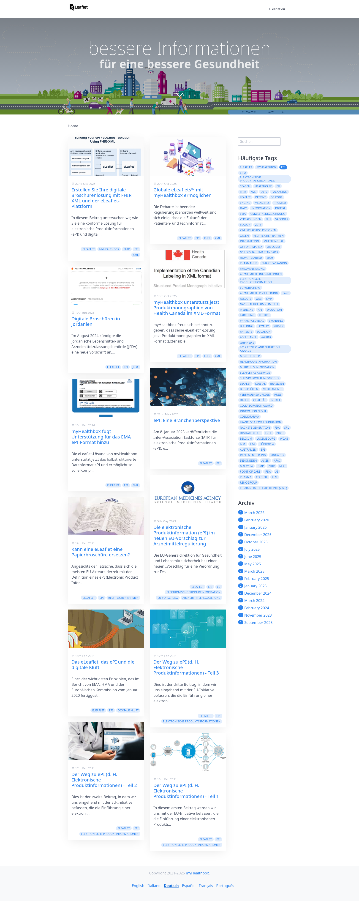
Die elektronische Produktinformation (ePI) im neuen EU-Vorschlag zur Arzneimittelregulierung (184, 535)
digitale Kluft (128, 710)
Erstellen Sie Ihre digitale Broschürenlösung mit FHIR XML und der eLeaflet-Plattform (101, 198)
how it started (251, 258)
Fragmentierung (252, 269)
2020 (270, 258)
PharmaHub (248, 263)
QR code (277, 197)
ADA (242, 444)
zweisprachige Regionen (258, 230)
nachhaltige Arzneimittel (259, 304)
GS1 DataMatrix (251, 247)
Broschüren (249, 389)
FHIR (127, 249)
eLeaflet (88, 249)
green (244, 236)
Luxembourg (266, 439)
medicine (246, 310)
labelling (247, 315)
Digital (260, 384)
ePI (136, 249)
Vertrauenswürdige (255, 395)
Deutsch (171, 885)
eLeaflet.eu (276, 9)
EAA (252, 444)
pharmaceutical (252, 321)
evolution (274, 310)
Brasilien (277, 384)
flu (268, 219)
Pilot (280, 433)
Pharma (245, 477)
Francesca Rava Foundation (260, 422)
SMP (269, 299)
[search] (259, 141)
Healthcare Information (258, 362)
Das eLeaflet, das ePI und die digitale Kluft (102, 664)
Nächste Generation (255, 428)
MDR (282, 466)
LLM (274, 477)
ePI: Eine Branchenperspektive (186, 420)
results (245, 299)
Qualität (259, 400)
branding (276, 321)
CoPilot (261, 477)
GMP (261, 466)
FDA (277, 428)
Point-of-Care (250, 472)
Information (260, 208)
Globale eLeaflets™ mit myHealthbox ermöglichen (182, 192)
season (245, 225)
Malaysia (246, 466)
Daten (244, 400)
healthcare (263, 186)
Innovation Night (253, 411)
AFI (260, 310)
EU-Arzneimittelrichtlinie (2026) (263, 488)
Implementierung (253, 455)
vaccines (281, 219)
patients (246, 332)
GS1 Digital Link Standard (259, 252)
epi (263, 450)
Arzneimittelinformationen (261, 274)
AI (276, 472)
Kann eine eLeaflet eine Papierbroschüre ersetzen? (100, 552)
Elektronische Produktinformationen (110, 834)
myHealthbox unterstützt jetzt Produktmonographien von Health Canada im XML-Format (186, 307)
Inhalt (275, 400)
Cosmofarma (249, 417)
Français (206, 885)
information (249, 241)
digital (280, 208)
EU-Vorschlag (168, 598)
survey (279, 326)
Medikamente (273, 389)
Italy (243, 208)
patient (260, 197)
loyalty (263, 326)
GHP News (247, 343)
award (266, 337)
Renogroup (248, 483)
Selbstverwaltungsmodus (259, 378)
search (245, 186)
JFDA (136, 367)
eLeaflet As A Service (255, 373)
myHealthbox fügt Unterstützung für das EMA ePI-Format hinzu (101, 436)
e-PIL (268, 433)
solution (263, 332)
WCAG (284, 439)
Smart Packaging (274, 263)
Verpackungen (250, 219)
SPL (286, 428)
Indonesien (248, 461)
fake (286, 293)
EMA (136, 485)
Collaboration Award (256, 406)
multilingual (273, 241)
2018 (258, 225)
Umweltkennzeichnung (267, 214)
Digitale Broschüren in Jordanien (95, 321)
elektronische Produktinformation (193, 592)
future (264, 315)
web (259, 299)
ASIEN (265, 461)
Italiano (153, 885)
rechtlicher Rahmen (123, 598)
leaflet (245, 197)
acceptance (248, 337)
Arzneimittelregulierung (201, 598)
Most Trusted (250, 356)
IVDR (271, 466)
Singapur (277, 455)
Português (225, 885)
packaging (279, 192)
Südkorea (267, 444)
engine (245, 203)
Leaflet (245, 384)
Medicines (262, 203)
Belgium (246, 439)
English (138, 885)
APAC (277, 461)
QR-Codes (273, 247)
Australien (248, 450)
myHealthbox (109, 249)
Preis (278, 395)
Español (189, 885)
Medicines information (257, 367)
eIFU (243, 173)
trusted (280, 203)
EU (218, 587)
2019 (264, 192)
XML (136, 255)
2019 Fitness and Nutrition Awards (260, 349)
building (246, 326)
